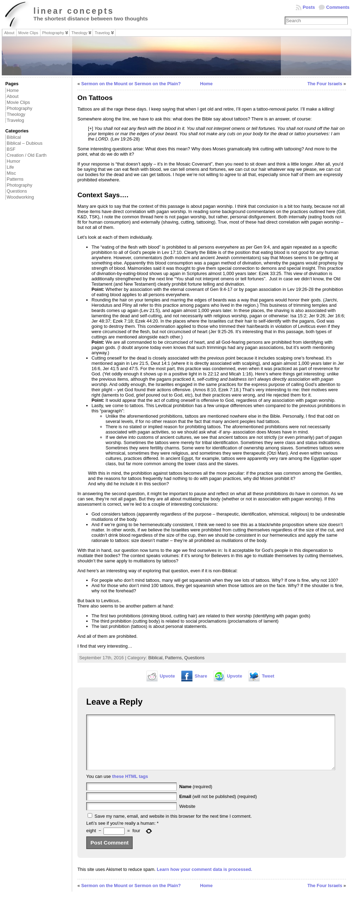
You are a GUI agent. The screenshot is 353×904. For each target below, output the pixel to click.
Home (13, 90)
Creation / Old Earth (26, 155)
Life (10, 167)
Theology (16, 114)
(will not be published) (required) (218, 807)
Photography (19, 108)
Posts (309, 7)
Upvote (167, 676)
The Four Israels (324, 83)
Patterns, (174, 657)
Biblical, (156, 657)
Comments (337, 7)
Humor (13, 161)
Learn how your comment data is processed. (204, 880)
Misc (11, 173)
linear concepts (73, 10)
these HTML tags (130, 787)
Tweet (268, 676)
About (12, 96)
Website (187, 816)
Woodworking (20, 197)
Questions (17, 191)
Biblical (14, 137)
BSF (11, 149)
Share (201, 676)
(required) (195, 797)
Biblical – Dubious (25, 143)
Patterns (15, 179)
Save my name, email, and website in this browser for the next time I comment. (173, 826)
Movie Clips (18, 102)
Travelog (15, 120)
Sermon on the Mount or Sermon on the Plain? (131, 83)
